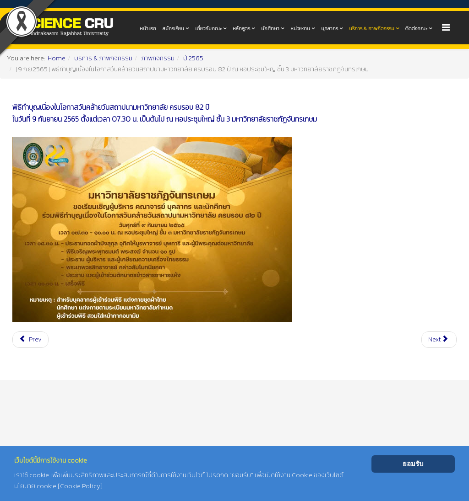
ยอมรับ (413, 464)
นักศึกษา (270, 28)
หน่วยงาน (300, 28)
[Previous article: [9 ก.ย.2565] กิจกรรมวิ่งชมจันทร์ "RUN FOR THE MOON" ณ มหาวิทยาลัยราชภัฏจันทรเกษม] (30, 339)
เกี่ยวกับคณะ (208, 28)
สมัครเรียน (173, 28)
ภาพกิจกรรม (158, 58)
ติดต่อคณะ (416, 28)
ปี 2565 (193, 58)
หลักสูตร (241, 28)
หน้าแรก (148, 28)
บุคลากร (329, 28)
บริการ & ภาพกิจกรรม (371, 28)
